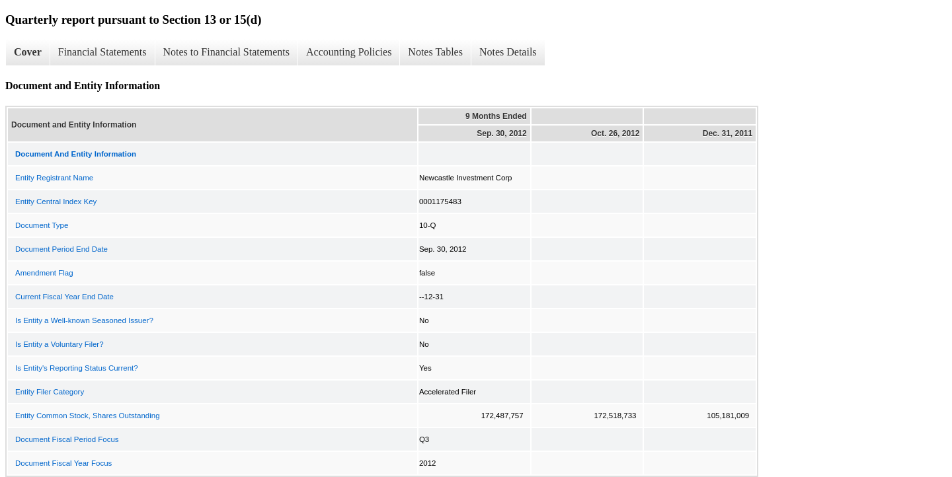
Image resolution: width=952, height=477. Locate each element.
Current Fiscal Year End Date (64, 297)
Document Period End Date (61, 249)
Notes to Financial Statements (226, 51)
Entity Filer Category (49, 392)
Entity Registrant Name (54, 178)
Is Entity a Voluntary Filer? (59, 344)
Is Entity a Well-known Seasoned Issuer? (84, 320)
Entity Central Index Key (56, 201)
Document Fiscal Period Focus (67, 439)
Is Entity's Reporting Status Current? (76, 368)
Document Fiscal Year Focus (63, 463)
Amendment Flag (44, 273)
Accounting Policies (348, 51)
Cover (28, 51)
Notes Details (508, 51)
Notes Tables (435, 51)
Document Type (41, 225)
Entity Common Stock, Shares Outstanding (87, 416)
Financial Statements (102, 51)
